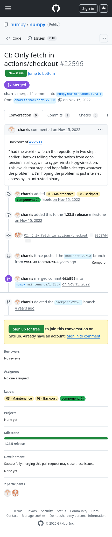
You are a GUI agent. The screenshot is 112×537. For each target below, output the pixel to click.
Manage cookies (33, 515)
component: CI (28, 199)
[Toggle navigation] (8, 8)
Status (61, 511)
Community (78, 511)
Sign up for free (26, 329)
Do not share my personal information (78, 515)
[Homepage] (56, 8)
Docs (95, 511)
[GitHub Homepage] (41, 523)
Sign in (88, 8)
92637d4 (101, 236)
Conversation (24, 115)
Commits (58, 115)
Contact (12, 515)
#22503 (35, 141)
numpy (18, 24)
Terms (18, 511)
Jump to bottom (41, 73)
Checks (88, 115)
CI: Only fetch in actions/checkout (56, 236)
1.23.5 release (76, 214)
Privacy (32, 511)
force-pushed (45, 255)
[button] (60, 99)
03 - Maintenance (61, 194)
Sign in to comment (83, 336)
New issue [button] (16, 73)
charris (10, 93)
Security (47, 511)
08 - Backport (88, 194)
